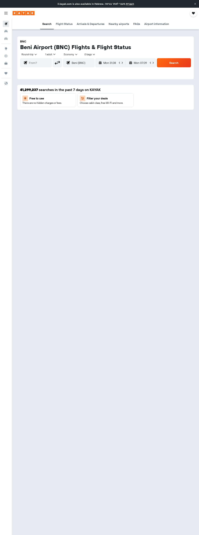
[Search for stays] (5, 31)
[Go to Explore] (5, 48)
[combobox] (70, 54)
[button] (195, 4)
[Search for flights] (5, 23)
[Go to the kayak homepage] (23, 13)
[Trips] (5, 73)
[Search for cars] (5, 38)
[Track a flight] (5, 55)
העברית (130, 3)
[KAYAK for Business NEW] (5, 63)
